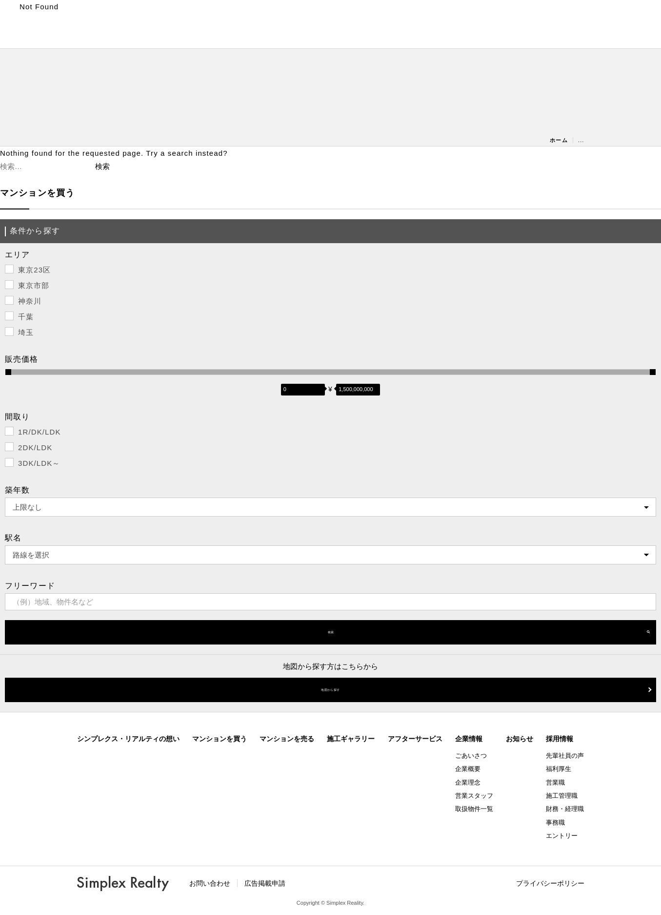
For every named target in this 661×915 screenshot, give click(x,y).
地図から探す (330, 690)
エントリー (562, 835)
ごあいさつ (471, 755)
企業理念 (468, 782)
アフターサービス (415, 739)
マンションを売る (287, 739)
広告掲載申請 (264, 883)
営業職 (555, 782)
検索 (330, 632)
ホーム (558, 140)
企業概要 (468, 768)
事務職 (555, 822)
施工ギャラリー (351, 739)
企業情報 (468, 739)
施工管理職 (562, 795)
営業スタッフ (474, 795)
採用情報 (559, 739)
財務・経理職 (565, 808)
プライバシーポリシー (550, 883)
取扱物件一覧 (474, 808)
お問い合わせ (209, 883)
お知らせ (519, 739)
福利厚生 (558, 768)
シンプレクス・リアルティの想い (128, 739)
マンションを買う (219, 739)
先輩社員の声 (565, 755)
